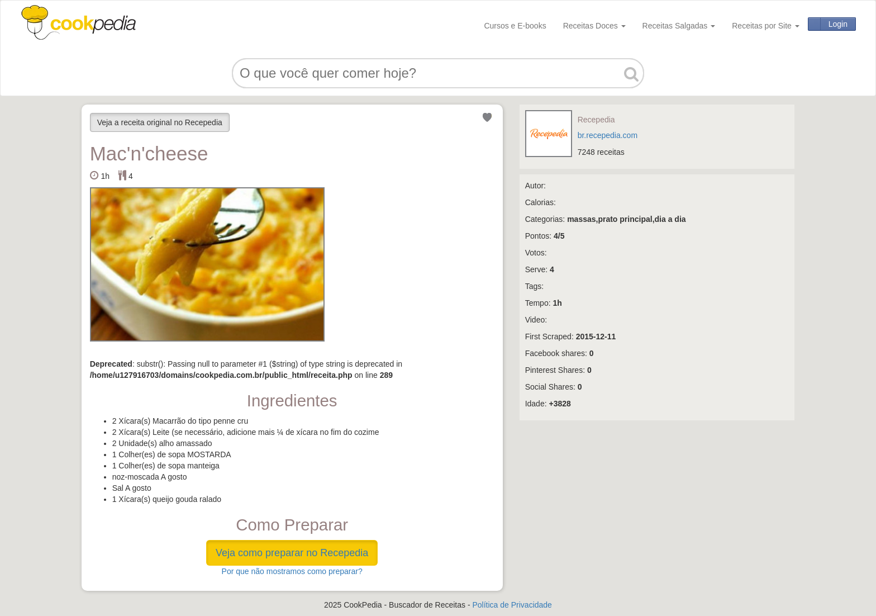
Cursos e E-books (515, 25)
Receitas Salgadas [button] (679, 25)
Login (838, 24)
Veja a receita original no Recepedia (159, 122)
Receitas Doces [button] (594, 25)
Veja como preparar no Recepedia (292, 552)
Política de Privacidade (511, 604)
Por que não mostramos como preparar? (292, 571)
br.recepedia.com (607, 135)
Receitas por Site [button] (765, 25)
